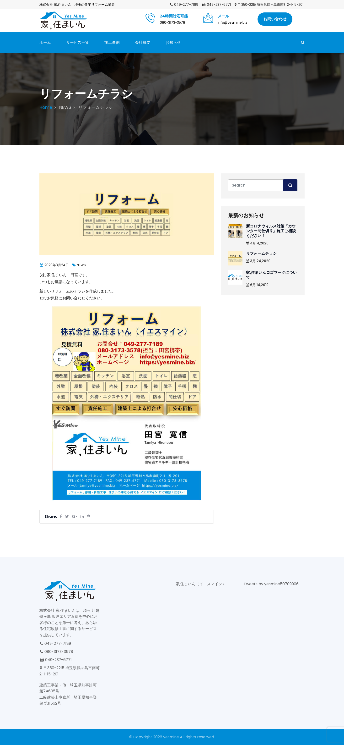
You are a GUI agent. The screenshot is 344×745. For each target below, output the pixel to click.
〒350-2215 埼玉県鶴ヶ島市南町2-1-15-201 (268, 4)
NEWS (65, 107)
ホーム (45, 42)
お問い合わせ (274, 19)
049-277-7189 (184, 4)
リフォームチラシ (261, 253)
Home (45, 107)
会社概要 (142, 42)
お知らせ (173, 42)
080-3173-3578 (56, 651)
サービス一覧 (77, 42)
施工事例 (112, 42)
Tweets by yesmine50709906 (271, 584)
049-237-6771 (216, 4)
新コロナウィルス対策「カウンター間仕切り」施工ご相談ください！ (271, 231)
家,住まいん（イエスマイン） (201, 584)
